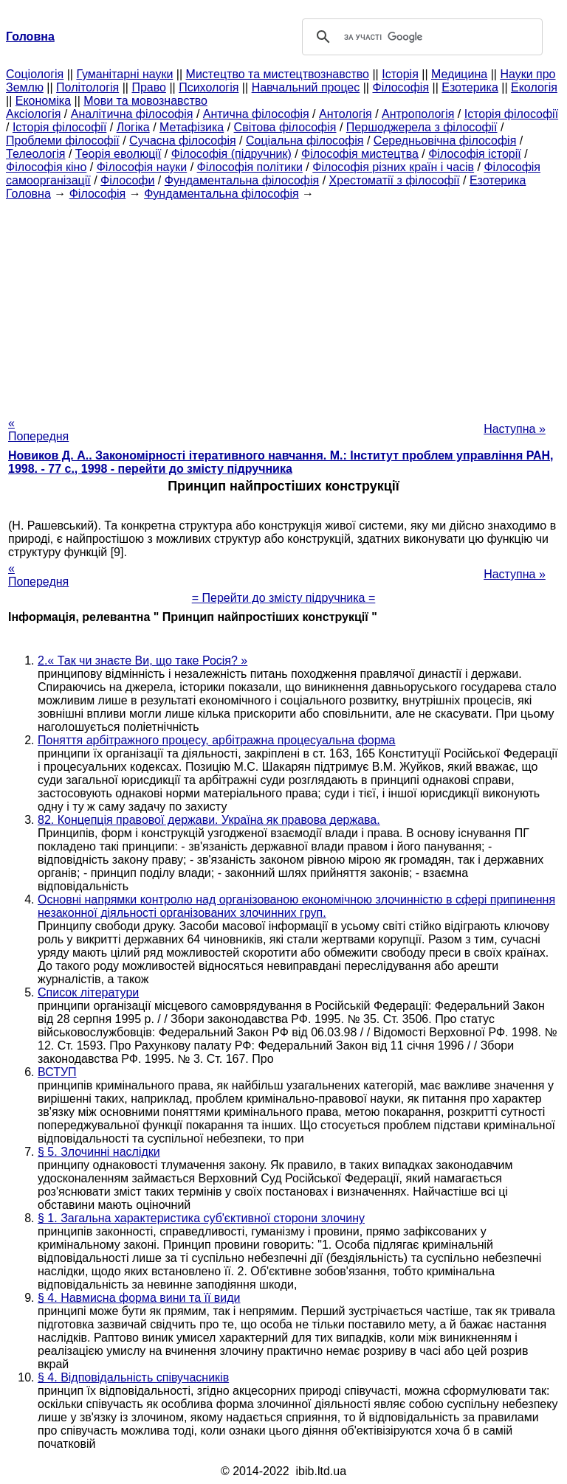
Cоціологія (34, 74)
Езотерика (469, 87)
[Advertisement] (283, 304)
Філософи (127, 180)
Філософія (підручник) (231, 154)
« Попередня (38, 430)
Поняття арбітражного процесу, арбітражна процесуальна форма (217, 740)
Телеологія (36, 154)
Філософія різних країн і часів (393, 167)
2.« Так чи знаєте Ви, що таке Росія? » (142, 660)
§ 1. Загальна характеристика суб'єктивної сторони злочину (201, 1218)
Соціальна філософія (305, 140)
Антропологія (418, 114)
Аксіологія (33, 114)
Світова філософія (285, 127)
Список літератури (88, 992)
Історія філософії (511, 114)
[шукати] (420, 37)
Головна (28, 193)
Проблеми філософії (63, 140)
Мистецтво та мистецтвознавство (277, 74)
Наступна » (515, 429)
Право (148, 87)
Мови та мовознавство (145, 100)
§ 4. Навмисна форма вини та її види (139, 1297)
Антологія (345, 114)
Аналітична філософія (132, 114)
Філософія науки (142, 167)
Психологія (208, 87)
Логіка (133, 127)
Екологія (534, 87)
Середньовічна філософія (445, 140)
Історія (400, 74)
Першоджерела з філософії (422, 127)
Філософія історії (474, 154)
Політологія (87, 87)
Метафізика (191, 127)
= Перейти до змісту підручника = (284, 598)
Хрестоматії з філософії (394, 180)
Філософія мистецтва (360, 154)
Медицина (459, 74)
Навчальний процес (306, 87)
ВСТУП (57, 1072)
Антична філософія (256, 114)
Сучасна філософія (182, 140)
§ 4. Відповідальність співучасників (133, 1377)
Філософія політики (250, 167)
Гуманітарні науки (124, 74)
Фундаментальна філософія (242, 180)
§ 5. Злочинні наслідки (99, 1151)
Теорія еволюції (118, 154)
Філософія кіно (46, 167)
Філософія (400, 87)
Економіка (43, 100)
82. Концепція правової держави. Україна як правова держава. (209, 820)
